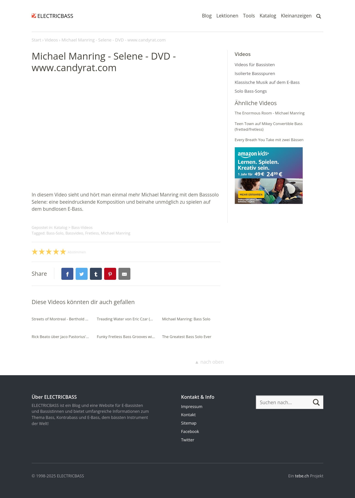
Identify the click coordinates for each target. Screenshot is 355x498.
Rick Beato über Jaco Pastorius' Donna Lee (69, 336)
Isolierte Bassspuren (255, 73)
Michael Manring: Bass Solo (186, 319)
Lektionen (227, 15)
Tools (249, 15)
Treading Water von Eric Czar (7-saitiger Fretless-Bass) (144, 319)
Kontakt (188, 414)
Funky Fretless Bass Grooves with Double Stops (138, 336)
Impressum (191, 406)
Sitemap (189, 423)
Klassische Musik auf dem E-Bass (267, 82)
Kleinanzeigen (296, 15)
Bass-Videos (82, 227)
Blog (207, 15)
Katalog (268, 15)
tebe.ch (302, 476)
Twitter (187, 439)
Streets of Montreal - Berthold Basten (65, 319)
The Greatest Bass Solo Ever (186, 336)
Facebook (190, 431)
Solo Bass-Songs (251, 91)
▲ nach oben (209, 362)
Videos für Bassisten (255, 65)
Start (36, 40)
